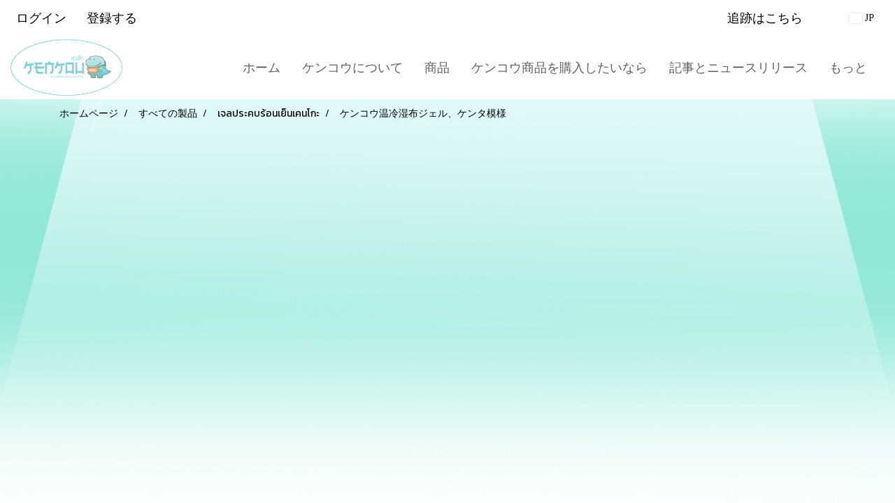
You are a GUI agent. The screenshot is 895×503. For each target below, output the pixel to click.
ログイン (41, 17)
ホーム (261, 67)
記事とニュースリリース (738, 67)
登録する (112, 17)
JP (862, 18)
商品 (437, 67)
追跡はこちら (765, 17)
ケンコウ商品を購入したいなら (559, 67)
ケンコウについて (352, 67)
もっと (848, 67)
